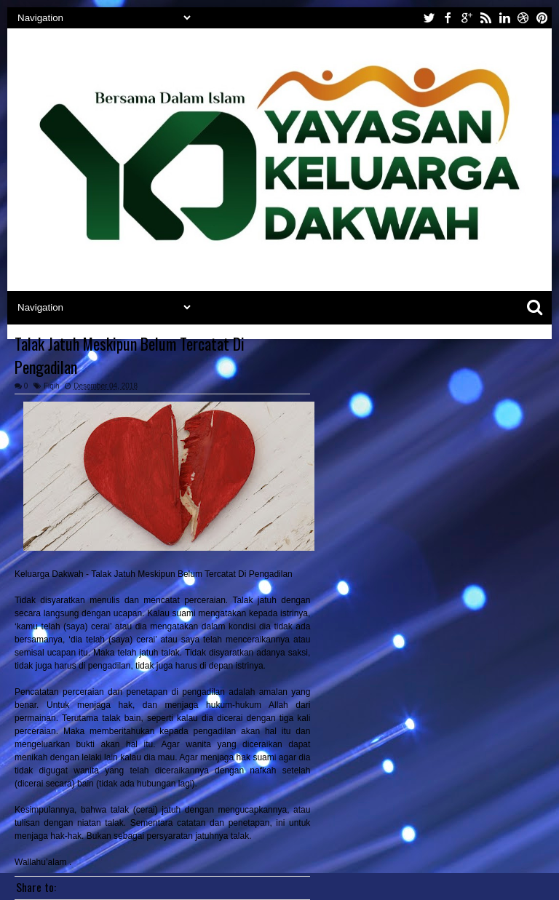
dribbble (523, 17)
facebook (447, 17)
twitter (428, 17)
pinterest (542, 17)
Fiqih (52, 386)
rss (485, 17)
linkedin (504, 17)
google (466, 17)
